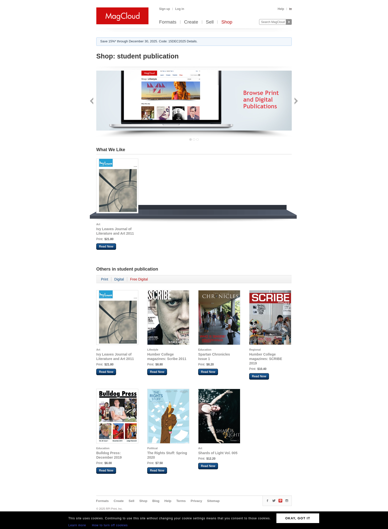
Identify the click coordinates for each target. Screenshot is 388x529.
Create (191, 22)
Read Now (106, 246)
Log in (179, 9)
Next (295, 101)
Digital (119, 279)
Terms (181, 501)
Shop (226, 22)
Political (152, 448)
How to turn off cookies (110, 525)
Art (98, 224)
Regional (255, 349)
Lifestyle (152, 349)
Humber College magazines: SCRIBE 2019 (265, 358)
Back (92, 101)
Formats (167, 22)
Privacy (196, 501)
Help (281, 9)
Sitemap (213, 501)
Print (104, 279)
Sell (210, 22)
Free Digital (139, 279)
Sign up (164, 9)
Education (204, 349)
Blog (155, 501)
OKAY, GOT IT (297, 518)
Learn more (77, 525)
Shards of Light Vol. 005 (217, 453)
